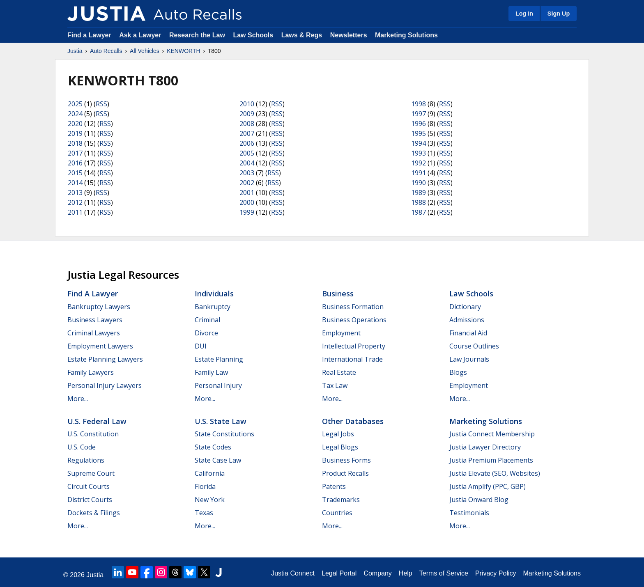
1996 (418, 123)
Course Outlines (474, 346)
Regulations (85, 460)
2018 (75, 143)
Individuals (214, 293)
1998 (418, 103)
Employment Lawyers (100, 346)
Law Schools (253, 35)
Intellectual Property (353, 346)
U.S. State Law (220, 421)
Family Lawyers (90, 372)
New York (210, 499)
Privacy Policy (495, 573)
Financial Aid (468, 332)
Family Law (211, 372)
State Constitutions (224, 433)
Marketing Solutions (406, 35)
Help (405, 573)
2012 (75, 202)
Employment (341, 332)
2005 (246, 153)
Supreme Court (91, 473)
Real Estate (339, 372)
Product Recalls (345, 473)
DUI (201, 346)
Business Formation (353, 306)
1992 (418, 162)
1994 (418, 143)
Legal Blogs (340, 447)
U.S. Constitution (93, 433)
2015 (75, 172)
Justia (75, 51)
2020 (75, 123)
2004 (246, 162)
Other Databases (353, 421)
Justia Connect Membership (492, 433)
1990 (418, 182)
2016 (75, 162)
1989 (418, 192)
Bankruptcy (212, 306)
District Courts (89, 499)
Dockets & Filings (93, 512)
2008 (246, 123)
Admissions (466, 319)
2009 (246, 113)
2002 (246, 182)
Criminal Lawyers (93, 332)
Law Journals (469, 359)
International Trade (352, 359)
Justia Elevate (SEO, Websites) (494, 473)
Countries (337, 512)
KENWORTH (183, 51)
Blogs (458, 372)
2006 (246, 143)
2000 (246, 202)
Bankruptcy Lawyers (98, 306)
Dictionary (465, 306)
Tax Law (334, 385)
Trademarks (341, 499)
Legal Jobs (338, 433)
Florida (205, 486)
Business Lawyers (94, 319)
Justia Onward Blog (478, 499)
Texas (204, 512)
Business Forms (346, 460)
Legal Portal (339, 573)
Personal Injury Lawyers (104, 385)
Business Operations (354, 319)
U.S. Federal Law (96, 421)
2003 (246, 172)
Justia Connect (293, 573)
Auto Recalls (106, 51)
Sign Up (558, 13)
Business (338, 293)
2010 (246, 103)
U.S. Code (81, 447)
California (210, 473)
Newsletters (348, 35)
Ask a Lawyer (141, 35)
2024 (75, 113)
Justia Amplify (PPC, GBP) (487, 486)
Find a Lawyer (89, 35)
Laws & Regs (301, 35)
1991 (418, 172)
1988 (418, 202)
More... (77, 398)
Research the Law (197, 35)
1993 (418, 153)
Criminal (207, 319)
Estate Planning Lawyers (105, 359)
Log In (524, 13)
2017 (75, 153)
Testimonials (469, 512)
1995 (418, 133)
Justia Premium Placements (491, 460)
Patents (334, 486)
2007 (246, 133)
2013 (75, 192)
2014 (75, 182)
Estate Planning (219, 359)
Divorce (206, 332)
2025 (75, 103)
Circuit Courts (88, 486)
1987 (418, 212)
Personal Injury (218, 385)
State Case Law (218, 460)
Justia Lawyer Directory (485, 447)
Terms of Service (443, 573)
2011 (75, 212)
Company (377, 573)
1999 (246, 212)
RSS (101, 103)
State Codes (213, 447)
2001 (246, 192)
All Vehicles (144, 51)
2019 (75, 133)
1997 (418, 113)
